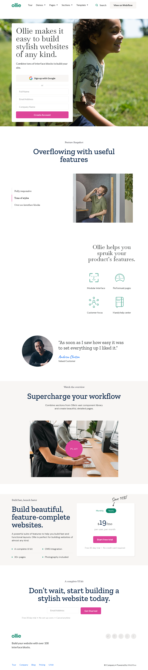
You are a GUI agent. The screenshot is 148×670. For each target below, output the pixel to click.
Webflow (132, 665)
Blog (34, 665)
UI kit (51, 665)
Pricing (42, 665)
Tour (30, 5)
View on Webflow (123, 5)
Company (24, 665)
